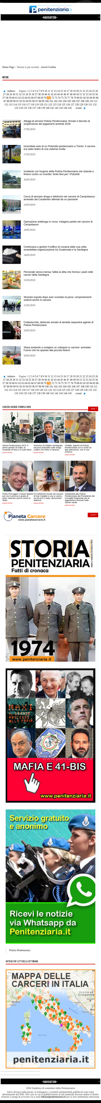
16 (65, 91)
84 (91, 97)
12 (52, 91)
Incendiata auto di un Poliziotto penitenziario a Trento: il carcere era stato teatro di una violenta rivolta (59, 147)
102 (56, 101)
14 (58, 91)
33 (23, 94)
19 (74, 91)
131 (90, 104)
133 (16, 108)
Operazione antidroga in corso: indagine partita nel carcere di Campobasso (58, 223)
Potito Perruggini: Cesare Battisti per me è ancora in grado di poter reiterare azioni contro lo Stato (17, 497)
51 (80, 94)
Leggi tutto (7, 452)
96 (33, 101)
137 (34, 108)
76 (65, 97)
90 (14, 101)
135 (25, 108)
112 (6, 104)
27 (4, 94)
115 (19, 104)
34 (26, 94)
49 (74, 94)
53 (87, 94)
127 (72, 104)
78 (72, 97)
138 (39, 108)
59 (10, 97)
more (93, 409)
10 (46, 91)
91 (17, 101)
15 (61, 91)
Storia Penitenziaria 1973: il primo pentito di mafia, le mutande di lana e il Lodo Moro (17, 447)
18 (71, 91)
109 (87, 101)
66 (32, 97)
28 (7, 94)
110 (91, 101)
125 (63, 104)
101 (51, 101)
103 (60, 101)
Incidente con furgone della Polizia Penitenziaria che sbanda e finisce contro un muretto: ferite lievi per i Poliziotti (59, 173)
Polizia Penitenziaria (19, 950)
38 (39, 94)
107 (78, 101)
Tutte (93, 515)
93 (24, 101)
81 (81, 97)
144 (65, 108)
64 (26, 97)
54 (90, 94)
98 (39, 101)
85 (94, 97)
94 (27, 101)
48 (71, 94)
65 (29, 97)
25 (93, 91)
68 (38, 97)
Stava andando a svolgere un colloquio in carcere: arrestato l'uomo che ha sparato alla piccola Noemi (57, 349)
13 (55, 91)
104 (64, 101)
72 (52, 97)
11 (49, 91)
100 (47, 101)
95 (30, 101)
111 (95, 101)
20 (77, 91)
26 (96, 91)
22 (84, 91)
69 (42, 97)
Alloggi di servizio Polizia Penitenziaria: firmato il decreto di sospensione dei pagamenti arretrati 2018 (57, 122)
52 (84, 94)
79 (75, 97)
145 (70, 108)
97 (36, 101)
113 (10, 104)
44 (58, 94)
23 (87, 91)
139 (43, 108)
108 (82, 101)
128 (77, 104)
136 (30, 108)
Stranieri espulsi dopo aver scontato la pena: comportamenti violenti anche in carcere (57, 298)
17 (68, 91)
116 (24, 104)
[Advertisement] (50, 40)
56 (96, 94)
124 (59, 104)
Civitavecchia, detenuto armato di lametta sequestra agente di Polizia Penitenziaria (58, 324)
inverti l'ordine (48, 67)
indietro (11, 91)
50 (77, 94)
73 (56, 97)
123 (54, 104)
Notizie (5, 78)
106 (73, 101)
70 (45, 97)
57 (3, 97)
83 (87, 97)
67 (35, 97)
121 (46, 104)
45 (61, 94)
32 (20, 94)
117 (28, 104)
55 (93, 94)
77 (68, 97)
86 (97, 97)
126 (68, 104)
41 (49, 94)
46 (65, 94)
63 (23, 97)
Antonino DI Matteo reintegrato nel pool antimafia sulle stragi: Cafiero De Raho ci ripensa (48, 447)
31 (17, 94)
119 (37, 104)
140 (48, 108)
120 (41, 104)
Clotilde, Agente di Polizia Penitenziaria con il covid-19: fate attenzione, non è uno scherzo (78, 448)
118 (32, 104)
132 (95, 104)
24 (90, 91)
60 (13, 97)
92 (20, 101)
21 (80, 91)
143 (61, 108)
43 (55, 94)
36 (33, 94)
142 (56, 108)
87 (5, 101)
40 (45, 94)
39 (42, 94)
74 (59, 97)
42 (52, 94)
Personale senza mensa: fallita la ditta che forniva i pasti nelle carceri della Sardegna (58, 273)
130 (86, 104)
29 (10, 94)
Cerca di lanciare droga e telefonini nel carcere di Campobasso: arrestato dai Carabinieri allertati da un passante (59, 198)
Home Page (8, 67)
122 (50, 104)
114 (15, 104)
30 (14, 94)
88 (8, 101)
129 (81, 104)
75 (62, 97)
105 (69, 101)
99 (43, 101)
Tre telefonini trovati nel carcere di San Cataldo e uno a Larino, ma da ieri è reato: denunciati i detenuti (48, 497)
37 (36, 94)
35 (30, 94)
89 (11, 101)
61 (16, 97)
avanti (79, 108)
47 (68, 94)
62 (19, 97)
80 (78, 97)
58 (7, 97)
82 (84, 97)
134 (21, 108)
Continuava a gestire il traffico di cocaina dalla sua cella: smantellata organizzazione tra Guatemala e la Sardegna (56, 248)
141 (52, 108)
